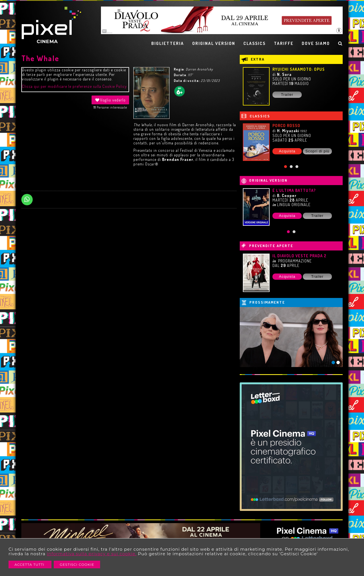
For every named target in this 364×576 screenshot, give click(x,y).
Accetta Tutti (30, 564)
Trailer (287, 94)
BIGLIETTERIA (167, 43)
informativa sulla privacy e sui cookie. (91, 553)
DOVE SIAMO (316, 43)
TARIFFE (283, 43)
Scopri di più (317, 151)
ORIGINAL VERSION (213, 43)
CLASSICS (254, 43)
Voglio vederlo (110, 100)
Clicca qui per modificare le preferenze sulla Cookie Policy (74, 86)
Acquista (287, 151)
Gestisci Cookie (77, 564)
